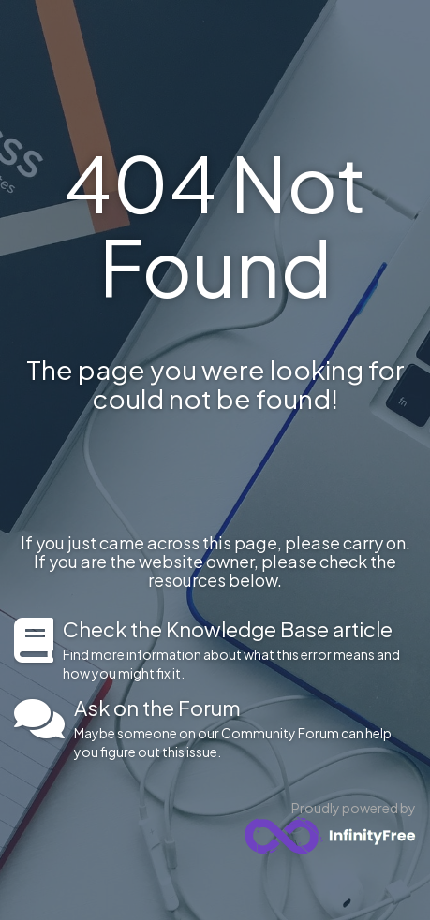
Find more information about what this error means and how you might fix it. (239, 649)
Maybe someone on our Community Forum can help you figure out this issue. (245, 728)
